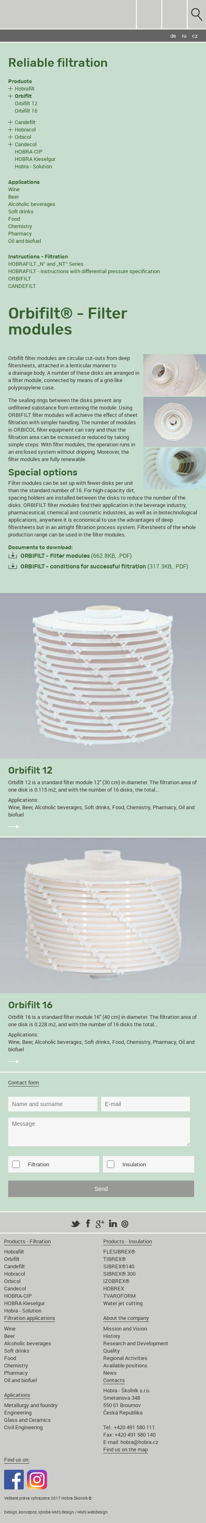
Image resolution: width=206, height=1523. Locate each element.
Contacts (114, 1380)
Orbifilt (12, 1259)
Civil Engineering (23, 1427)
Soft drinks (21, 211)
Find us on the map (125, 1449)
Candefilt (25, 122)
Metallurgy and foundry (31, 1405)
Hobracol (25, 129)
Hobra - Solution (33, 166)
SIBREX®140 (118, 1266)
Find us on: (16, 1459)
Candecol (25, 144)
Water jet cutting (123, 1303)
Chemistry (20, 226)
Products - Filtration (27, 1241)
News (110, 1372)
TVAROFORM (119, 1295)
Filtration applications (29, 1318)
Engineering (18, 1412)
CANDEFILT (22, 286)
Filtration (38, 1164)
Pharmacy (20, 233)
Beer (13, 196)
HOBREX (113, 1288)
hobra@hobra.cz (139, 1442)
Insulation (134, 1164)
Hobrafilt (25, 88)
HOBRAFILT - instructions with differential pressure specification (84, 271)
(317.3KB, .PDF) (104, 566)
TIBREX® (114, 1259)
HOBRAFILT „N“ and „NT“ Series (46, 263)
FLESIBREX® (119, 1251)
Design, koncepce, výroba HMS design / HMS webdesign (56, 1512)
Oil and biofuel (24, 240)
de (173, 35)
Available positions (125, 1365)
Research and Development (135, 1343)
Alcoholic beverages (31, 204)
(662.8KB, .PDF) (76, 555)
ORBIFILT (19, 278)
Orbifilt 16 (26, 110)
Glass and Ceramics (27, 1419)
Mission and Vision (125, 1328)
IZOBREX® (116, 1281)
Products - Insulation (127, 1241)
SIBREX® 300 (119, 1273)
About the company (126, 1318)
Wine (14, 189)
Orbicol (23, 136)
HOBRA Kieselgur (35, 159)
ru (184, 35)
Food (14, 218)
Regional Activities (125, 1358)
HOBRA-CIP (28, 151)
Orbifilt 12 (26, 103)
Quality (111, 1350)
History (111, 1336)
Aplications (17, 1395)
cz (195, 35)
